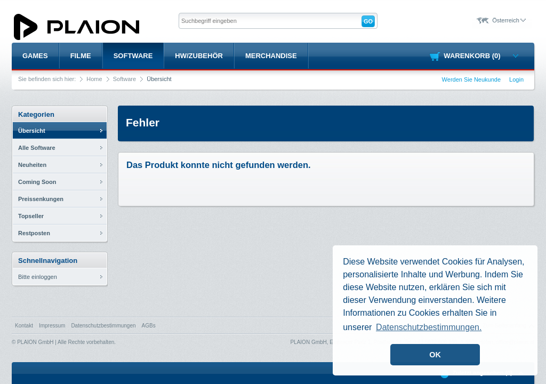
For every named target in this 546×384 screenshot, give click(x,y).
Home (94, 79)
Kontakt (24, 326)
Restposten (34, 233)
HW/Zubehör (199, 56)
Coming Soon (37, 182)
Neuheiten (32, 165)
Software (133, 56)
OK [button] (435, 354)
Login (516, 79)
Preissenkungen (40, 199)
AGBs (149, 326)
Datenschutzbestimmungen (103, 326)
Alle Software (36, 148)
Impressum (52, 326)
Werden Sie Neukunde (471, 79)
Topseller (31, 216)
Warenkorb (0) (481, 56)
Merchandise (271, 56)
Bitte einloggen (37, 277)
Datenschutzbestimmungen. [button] (428, 327)
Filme (80, 56)
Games (35, 56)
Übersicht (31, 130)
